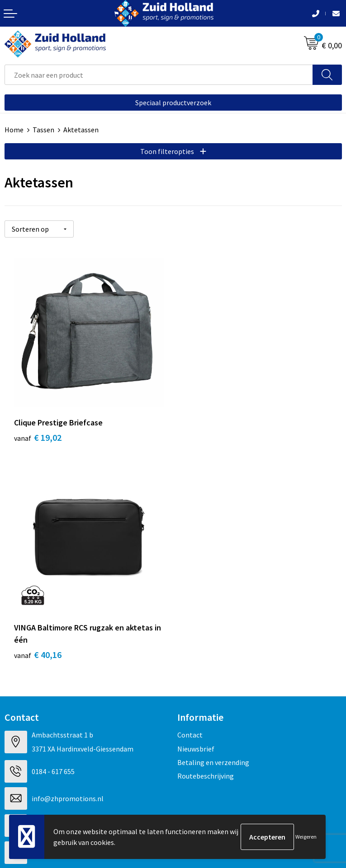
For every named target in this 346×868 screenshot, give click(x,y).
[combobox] (159, 75)
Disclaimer (21, 764)
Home (14, 129)
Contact (190, 529)
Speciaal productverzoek (173, 102)
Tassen (43, 129)
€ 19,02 (38, 437)
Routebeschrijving (205, 570)
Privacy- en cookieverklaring (48, 750)
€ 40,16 (206, 449)
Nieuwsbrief (195, 543)
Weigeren (306, 836)
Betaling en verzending (213, 557)
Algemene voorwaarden (41, 737)
